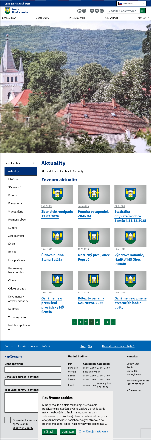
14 (106, 322)
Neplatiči (13, 309)
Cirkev (12, 280)
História (13, 179)
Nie (90, 346)
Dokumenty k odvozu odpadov (18, 299)
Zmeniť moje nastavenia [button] (93, 431)
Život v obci (13, 163)
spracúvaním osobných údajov (23, 425)
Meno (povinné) (15, 364)
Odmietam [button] (68, 431)
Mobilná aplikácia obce (19, 327)
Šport (11, 244)
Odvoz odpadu (17, 288)
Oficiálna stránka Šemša (19, 3)
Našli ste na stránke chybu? (118, 346)
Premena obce (17, 219)
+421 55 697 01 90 (135, 384)
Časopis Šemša (17, 260)
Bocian (12, 252)
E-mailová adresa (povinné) (22, 377)
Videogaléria (15, 211)
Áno (83, 346)
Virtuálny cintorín (18, 317)
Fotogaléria (15, 203)
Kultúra (12, 227)
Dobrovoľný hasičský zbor (16, 270)
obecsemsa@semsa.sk (138, 380)
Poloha (12, 195)
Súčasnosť (14, 187)
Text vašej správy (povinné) (22, 390)
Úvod (46, 171)
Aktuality (13, 171)
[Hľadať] (143, 10)
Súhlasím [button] (49, 431)
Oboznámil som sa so (25, 424)
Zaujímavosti (16, 235)
